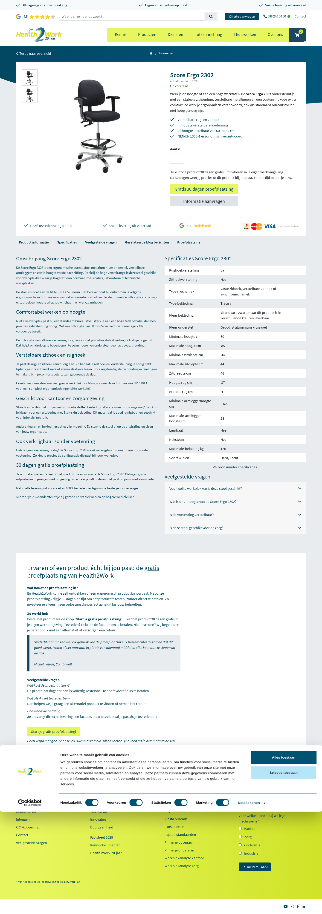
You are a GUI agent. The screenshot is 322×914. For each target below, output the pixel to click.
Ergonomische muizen (182, 803)
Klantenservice (30, 788)
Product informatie (34, 242)
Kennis (121, 34)
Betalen (22, 803)
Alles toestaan (283, 860)
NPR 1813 (142, 383)
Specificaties (67, 242)
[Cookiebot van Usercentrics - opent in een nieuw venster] (30, 905)
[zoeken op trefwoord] (131, 16)
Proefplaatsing (188, 242)
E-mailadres (249, 796)
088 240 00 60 (277, 16)
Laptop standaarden (180, 834)
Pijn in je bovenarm (179, 842)
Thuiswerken (245, 34)
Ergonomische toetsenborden (188, 811)
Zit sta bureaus (176, 819)
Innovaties (98, 819)
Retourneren (26, 811)
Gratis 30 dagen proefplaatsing (204, 189)
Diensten (175, 34)
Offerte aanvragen (242, 16)
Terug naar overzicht (33, 53)
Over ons (275, 34)
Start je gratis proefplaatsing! (53, 731)
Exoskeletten (174, 826)
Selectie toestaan (284, 875)
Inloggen (23, 819)
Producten (147, 34)
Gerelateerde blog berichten (147, 242)
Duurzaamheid (101, 827)
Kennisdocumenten (105, 845)
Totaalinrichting (208, 34)
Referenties (99, 796)
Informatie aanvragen (204, 201)
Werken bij (98, 811)
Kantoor (250, 828)
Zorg (248, 836)
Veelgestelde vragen (101, 242)
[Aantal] (177, 159)
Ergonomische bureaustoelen (187, 795)
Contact (300, 16)
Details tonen (249, 905)
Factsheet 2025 (101, 837)
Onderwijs (252, 845)
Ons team (97, 803)
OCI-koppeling (27, 827)
